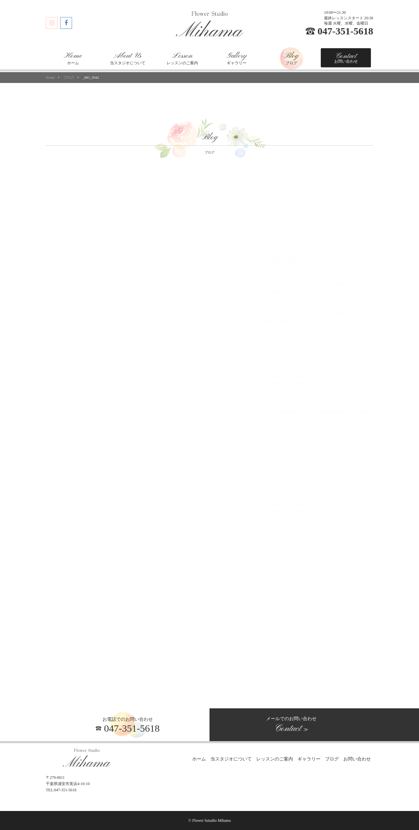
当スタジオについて (127, 58)
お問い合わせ (346, 57)
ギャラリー (236, 58)
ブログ (291, 58)
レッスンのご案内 (182, 58)
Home (50, 77)
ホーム (73, 58)
